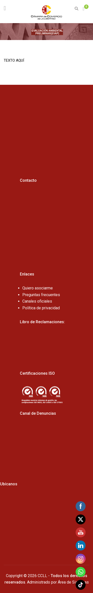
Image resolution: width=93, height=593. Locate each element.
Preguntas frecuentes (41, 294)
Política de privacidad (41, 308)
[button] (84, 9)
